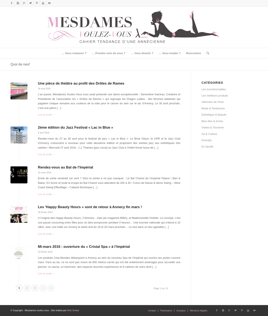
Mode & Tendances (213, 108)
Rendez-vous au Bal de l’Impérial (65, 167)
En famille (207, 146)
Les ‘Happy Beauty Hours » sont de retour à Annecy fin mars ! (90, 207)
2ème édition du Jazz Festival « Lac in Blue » (75, 127)
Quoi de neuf (20, 64)
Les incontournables (213, 89)
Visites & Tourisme (212, 127)
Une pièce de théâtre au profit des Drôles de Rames (81, 83)
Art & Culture (209, 134)
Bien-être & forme (212, 121)
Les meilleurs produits (214, 95)
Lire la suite (46, 114)
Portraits (206, 140)
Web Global (73, 310)
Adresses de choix (212, 101)
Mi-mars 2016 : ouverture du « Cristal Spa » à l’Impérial (84, 247)
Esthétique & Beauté (213, 114)
